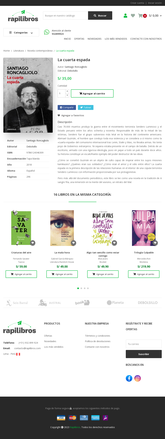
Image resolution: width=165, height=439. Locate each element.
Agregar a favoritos (71, 115)
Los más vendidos (53, 346)
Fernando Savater (21, 259)
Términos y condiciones (97, 335)
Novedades (50, 341)
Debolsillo (31, 146)
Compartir (68, 107)
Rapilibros (75, 427)
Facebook (129, 378)
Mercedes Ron (143, 259)
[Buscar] (77, 15)
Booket (103, 262)
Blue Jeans (103, 259)
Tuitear (87, 107)
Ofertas (48, 335)
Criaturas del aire (21, 252)
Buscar (100, 15)
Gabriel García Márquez (62, 259)
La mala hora (62, 252)
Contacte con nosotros (97, 346)
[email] (144, 344)
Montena (144, 262)
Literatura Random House (62, 262)
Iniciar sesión (155, 2)
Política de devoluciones (97, 341)
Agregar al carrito (92, 93)
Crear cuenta (137, 2)
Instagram (137, 378)
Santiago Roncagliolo (37, 140)
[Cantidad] (62, 93)
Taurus (21, 262)
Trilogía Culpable (144, 252)
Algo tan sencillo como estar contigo (103, 254)
